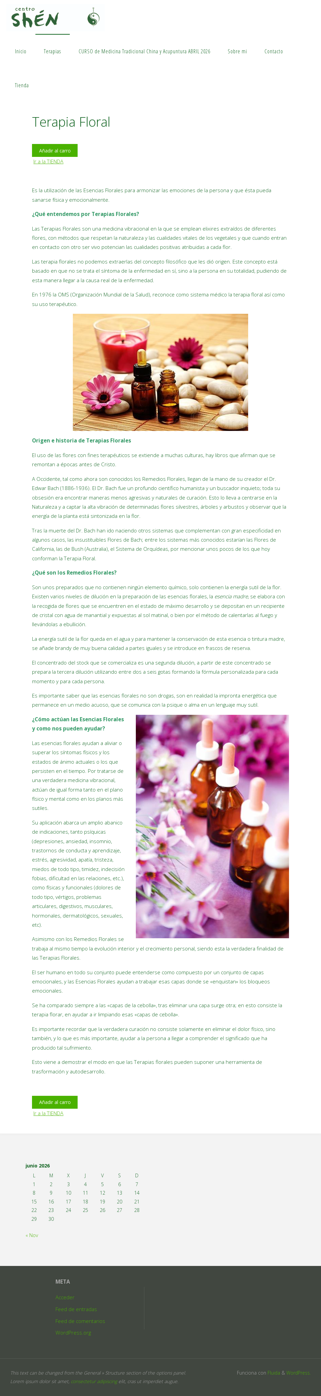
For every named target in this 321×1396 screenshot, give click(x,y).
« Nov (32, 1235)
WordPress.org (73, 1332)
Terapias (52, 51)
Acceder (65, 1297)
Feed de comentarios (80, 1321)
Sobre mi (237, 51)
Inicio (21, 51)
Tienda (22, 85)
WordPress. (298, 1373)
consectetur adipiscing (94, 1381)
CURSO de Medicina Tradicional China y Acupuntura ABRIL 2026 (144, 51)
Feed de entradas (76, 1309)
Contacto (273, 51)
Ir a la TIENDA (48, 161)
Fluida (273, 1373)
